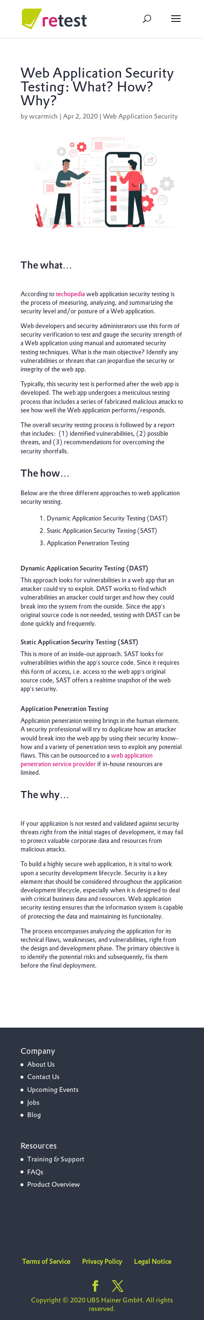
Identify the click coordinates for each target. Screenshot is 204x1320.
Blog (34, 1114)
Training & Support (55, 1159)
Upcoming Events (53, 1089)
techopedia (70, 294)
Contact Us (43, 1076)
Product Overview (53, 1184)
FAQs (35, 1172)
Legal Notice (152, 1261)
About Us (41, 1064)
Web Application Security (140, 116)
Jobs (33, 1102)
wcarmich (43, 116)
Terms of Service (46, 1261)
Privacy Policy (102, 1261)
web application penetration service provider (86, 759)
